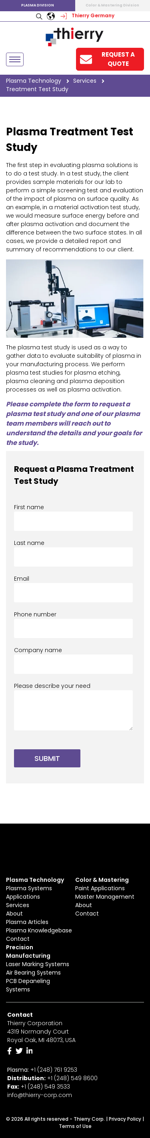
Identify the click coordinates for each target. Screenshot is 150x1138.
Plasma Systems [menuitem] (29, 888)
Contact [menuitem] (18, 939)
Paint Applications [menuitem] (100, 888)
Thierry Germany (86, 15)
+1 (72, 1078)
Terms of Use (75, 1126)
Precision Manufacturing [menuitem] (28, 951)
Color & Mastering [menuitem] (102, 880)
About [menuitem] (14, 914)
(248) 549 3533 (49, 1087)
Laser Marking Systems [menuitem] (37, 964)
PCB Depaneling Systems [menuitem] (28, 985)
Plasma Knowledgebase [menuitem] (39, 930)
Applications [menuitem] (23, 897)
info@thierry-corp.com (39, 1095)
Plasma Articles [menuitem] (27, 922)
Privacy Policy (125, 1119)
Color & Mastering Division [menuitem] (112, 5)
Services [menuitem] (17, 905)
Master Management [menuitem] (104, 897)
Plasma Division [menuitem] (37, 5)
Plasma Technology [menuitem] (35, 880)
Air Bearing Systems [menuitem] (33, 973)
